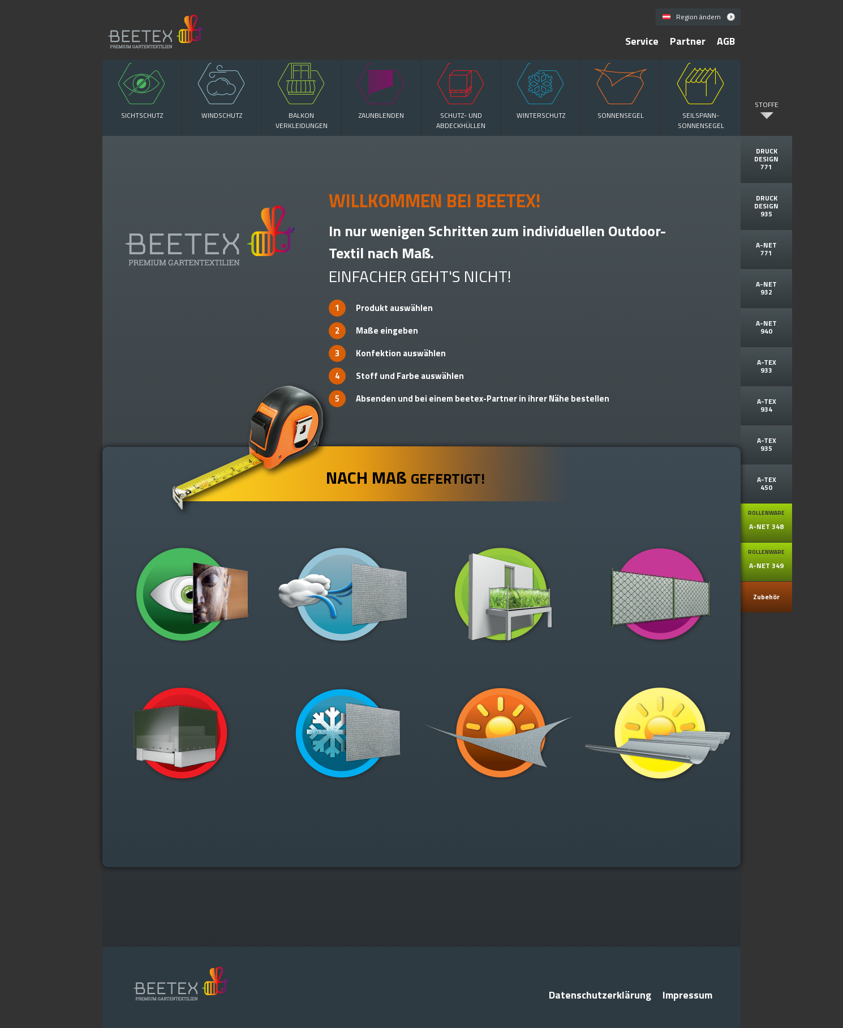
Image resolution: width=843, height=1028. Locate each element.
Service (642, 41)
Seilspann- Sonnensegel (701, 95)
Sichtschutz (142, 90)
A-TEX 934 (766, 405)
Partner (688, 41)
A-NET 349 (766, 559)
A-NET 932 (766, 288)
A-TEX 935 (766, 444)
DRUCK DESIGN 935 (766, 206)
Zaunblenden (381, 90)
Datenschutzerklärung (600, 995)
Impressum (687, 995)
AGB (726, 41)
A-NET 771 (766, 249)
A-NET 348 (766, 520)
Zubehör (766, 596)
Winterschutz (541, 90)
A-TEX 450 (766, 483)
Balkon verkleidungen (301, 95)
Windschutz (221, 90)
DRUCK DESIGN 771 (766, 159)
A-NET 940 (766, 327)
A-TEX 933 (766, 366)
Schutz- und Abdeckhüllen (461, 95)
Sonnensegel (620, 90)
